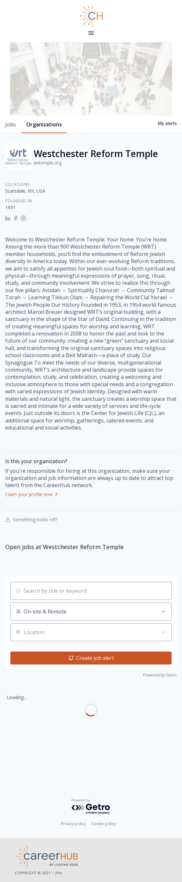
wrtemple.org (48, 194)
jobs (10, 156)
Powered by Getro (160, 706)
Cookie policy (103, 825)
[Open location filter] (163, 664)
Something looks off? (31, 551)
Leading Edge (91, 16)
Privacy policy (73, 825)
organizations (44, 156)
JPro (59, 874)
